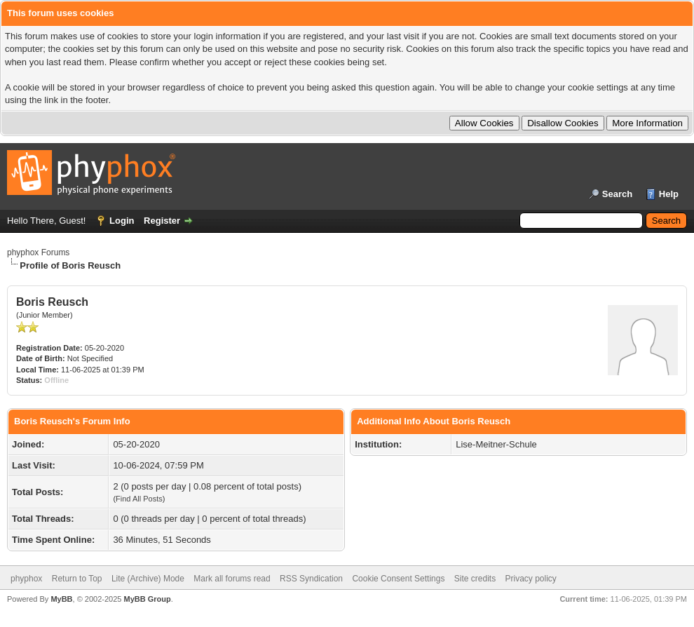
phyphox (26, 579)
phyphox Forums (38, 252)
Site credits (475, 579)
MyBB (61, 599)
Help (669, 194)
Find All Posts (139, 498)
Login (121, 220)
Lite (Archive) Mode (147, 579)
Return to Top (77, 579)
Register (162, 220)
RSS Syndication (311, 579)
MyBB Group (146, 599)
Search (617, 194)
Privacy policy (531, 579)
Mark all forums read (231, 579)
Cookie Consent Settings (398, 579)
